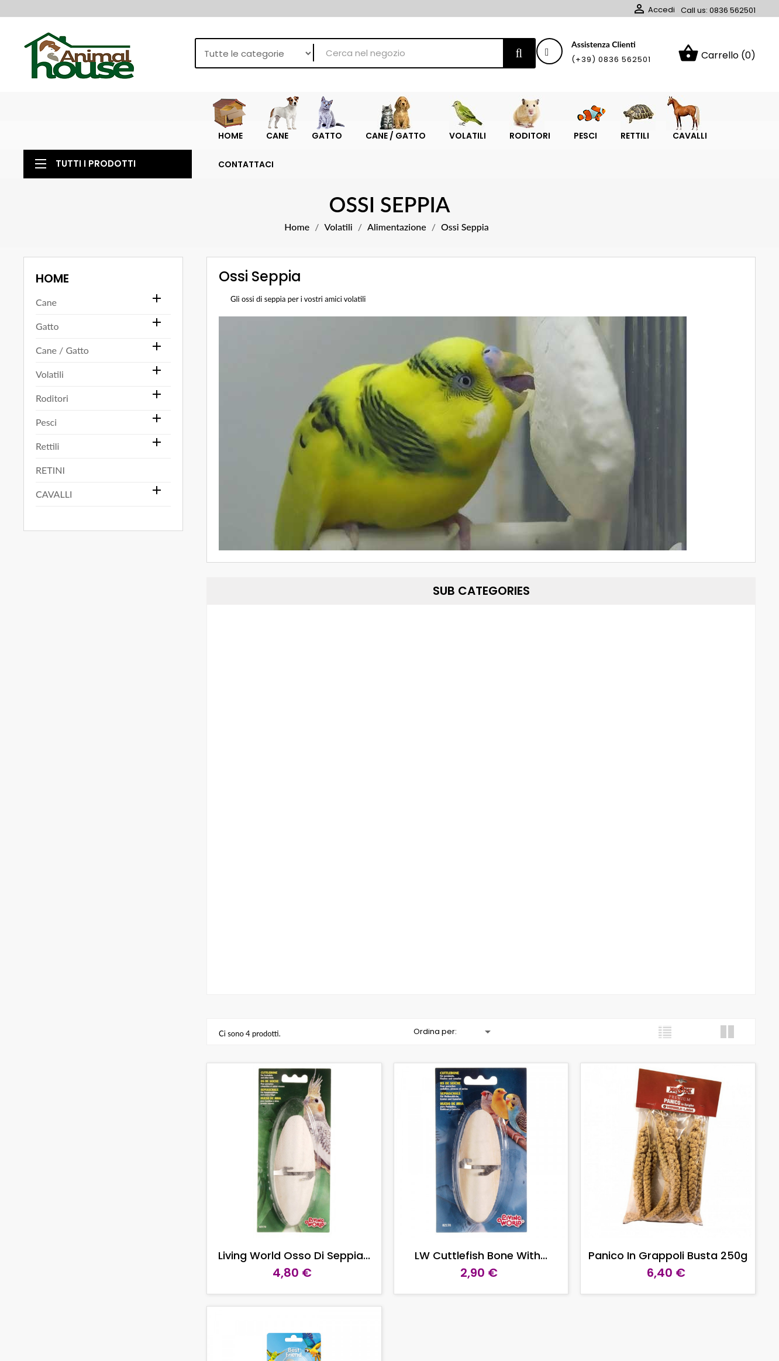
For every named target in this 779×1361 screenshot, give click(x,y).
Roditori (52, 417)
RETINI (50, 489)
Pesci (46, 441)
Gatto (47, 345)
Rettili (47, 465)
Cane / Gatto (62, 369)
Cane (46, 321)
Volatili (50, 393)
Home (52, 298)
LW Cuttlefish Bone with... (481, 1274)
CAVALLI (54, 513)
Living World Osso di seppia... (294, 1274)
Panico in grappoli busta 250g (667, 1274)
